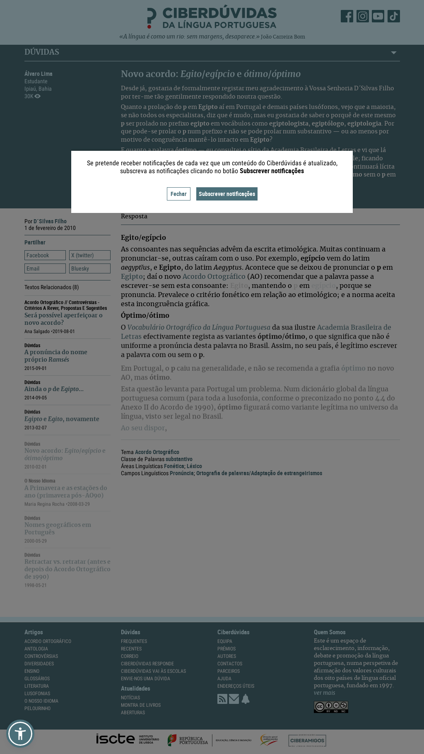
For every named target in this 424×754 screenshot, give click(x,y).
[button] (20, 734)
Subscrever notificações (227, 194)
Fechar (179, 194)
